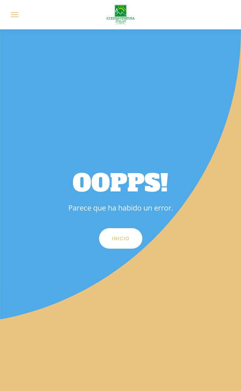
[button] (14, 14)
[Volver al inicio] (120, 14)
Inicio (120, 238)
